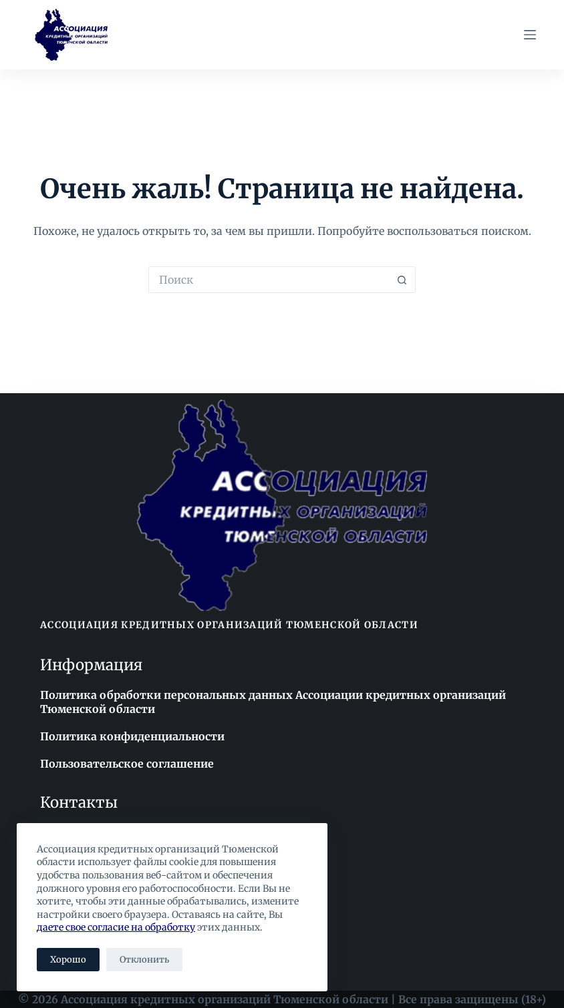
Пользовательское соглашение (127, 763)
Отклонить (144, 959)
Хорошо (68, 959)
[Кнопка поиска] (402, 279)
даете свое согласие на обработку (116, 927)
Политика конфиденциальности (132, 736)
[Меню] (530, 35)
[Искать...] (268, 279)
